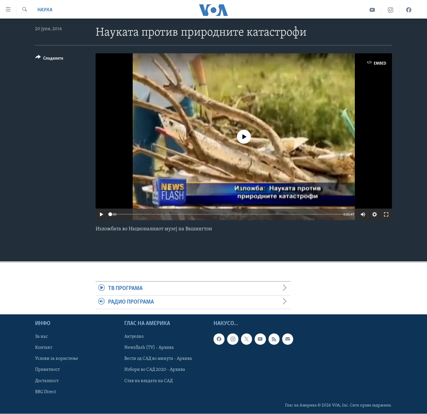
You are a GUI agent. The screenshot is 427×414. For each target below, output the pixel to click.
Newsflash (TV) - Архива (149, 348)
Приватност (47, 370)
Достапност (47, 381)
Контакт (43, 348)
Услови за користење (56, 359)
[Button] (49, 59)
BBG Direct (45, 392)
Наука (44, 10)
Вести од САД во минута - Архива (158, 359)
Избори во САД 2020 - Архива (154, 370)
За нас (41, 337)
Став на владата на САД (148, 381)
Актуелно (134, 337)
